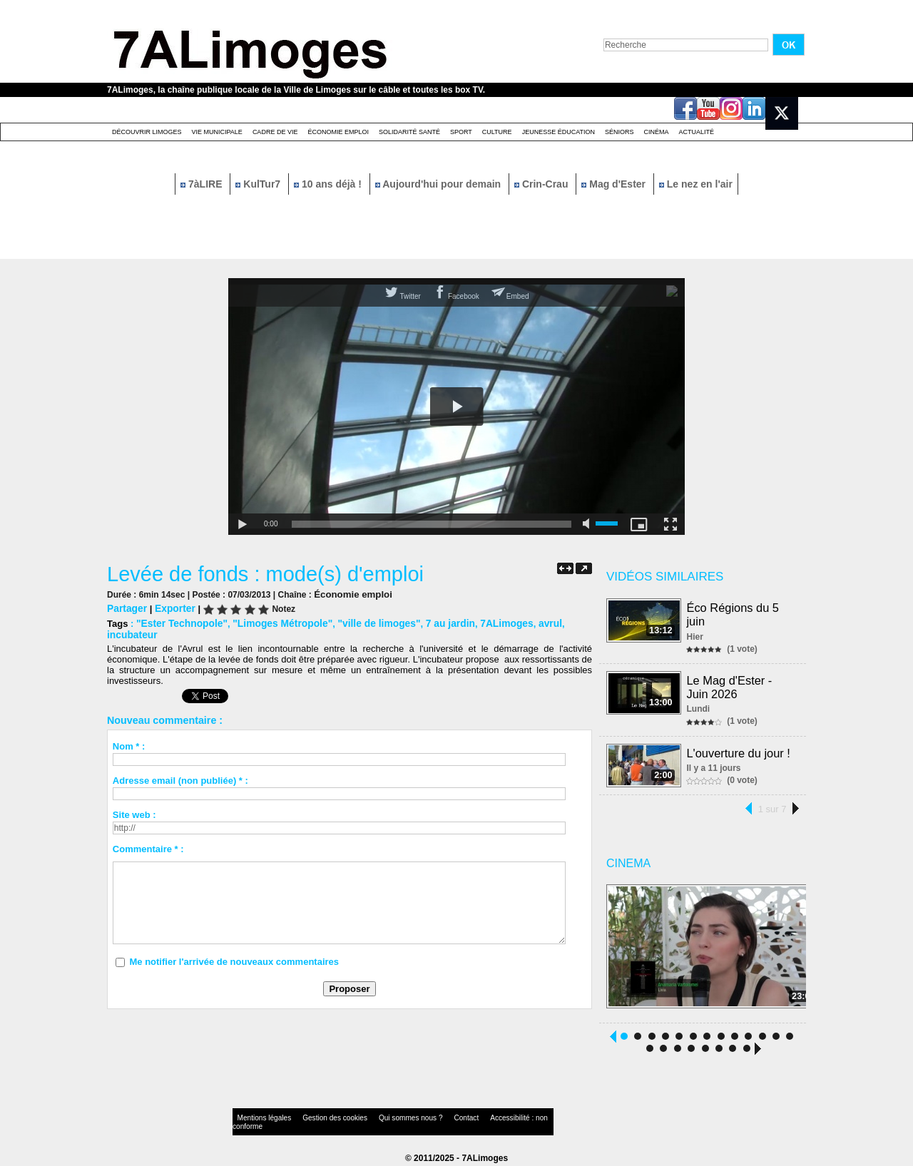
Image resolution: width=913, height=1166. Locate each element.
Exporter (171, 607)
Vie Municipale (217, 131)
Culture (497, 131)
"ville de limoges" (365, 621)
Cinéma (656, 131)
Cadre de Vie (275, 131)
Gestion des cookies (318, 1119)
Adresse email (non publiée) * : (180, 767)
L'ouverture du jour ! (739, 750)
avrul (527, 621)
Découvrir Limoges (147, 131)
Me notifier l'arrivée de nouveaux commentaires (234, 948)
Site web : (134, 801)
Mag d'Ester (614, 184)
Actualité (697, 131)
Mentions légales (260, 1119)
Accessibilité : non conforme (484, 1119)
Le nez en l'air (696, 184)
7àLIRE (202, 184)
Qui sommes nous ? (381, 1119)
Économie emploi (338, 131)
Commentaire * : (148, 835)
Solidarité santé (409, 131)
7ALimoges (486, 621)
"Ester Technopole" (179, 621)
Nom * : (129, 732)
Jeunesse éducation (558, 131)
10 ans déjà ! (329, 184)
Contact (428, 1119)
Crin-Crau (542, 184)
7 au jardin (432, 621)
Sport (461, 131)
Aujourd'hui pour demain (439, 184)
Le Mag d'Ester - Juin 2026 (730, 685)
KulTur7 (259, 184)
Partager (126, 607)
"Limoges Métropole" (275, 621)
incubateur (567, 621)
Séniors (619, 131)
